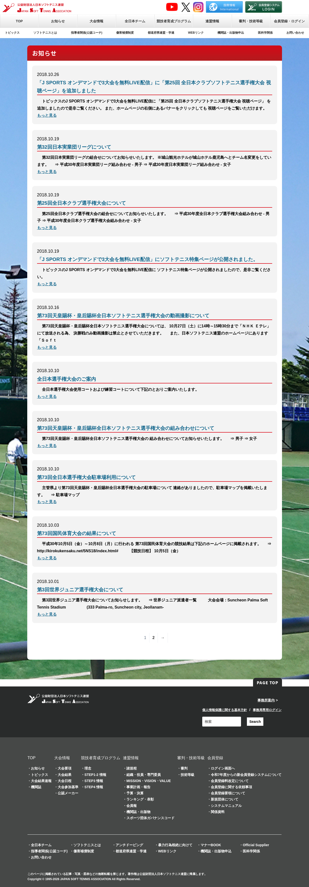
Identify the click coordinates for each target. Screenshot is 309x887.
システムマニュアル (226, 806)
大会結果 (64, 775)
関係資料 (218, 812)
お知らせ (58, 21)
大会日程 (64, 781)
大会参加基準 (68, 787)
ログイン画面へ (223, 768)
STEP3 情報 (93, 781)
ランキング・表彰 (140, 799)
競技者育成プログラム (174, 21)
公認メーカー (68, 793)
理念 (87, 768)
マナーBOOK (211, 845)
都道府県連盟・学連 (161, 32)
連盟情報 (212, 21)
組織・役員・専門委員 (143, 775)
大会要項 (64, 768)
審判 (184, 768)
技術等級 (187, 775)
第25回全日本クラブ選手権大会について (81, 203)
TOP (19, 21)
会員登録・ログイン (289, 21)
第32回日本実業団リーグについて (74, 147)
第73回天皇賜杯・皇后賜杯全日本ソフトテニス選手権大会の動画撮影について (123, 315)
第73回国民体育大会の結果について (76, 533)
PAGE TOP (267, 682)
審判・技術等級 (251, 21)
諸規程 (131, 768)
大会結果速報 (41, 781)
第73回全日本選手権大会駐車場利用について (86, 477)
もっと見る (47, 115)
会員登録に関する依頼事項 (231, 787)
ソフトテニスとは (45, 32)
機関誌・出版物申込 (230, 32)
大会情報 (96, 21)
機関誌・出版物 (138, 812)
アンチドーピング (129, 845)
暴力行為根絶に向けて (175, 845)
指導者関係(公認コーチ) (86, 32)
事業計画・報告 (138, 787)
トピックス (12, 32)
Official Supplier (256, 845)
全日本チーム (135, 21)
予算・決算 (135, 793)
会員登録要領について (228, 793)
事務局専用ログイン (267, 710)
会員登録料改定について (230, 781)
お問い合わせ (295, 32)
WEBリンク (196, 32)
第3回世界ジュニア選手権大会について (80, 589)
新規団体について (224, 799)
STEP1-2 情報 (95, 775)
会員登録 (215, 758)
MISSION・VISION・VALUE (148, 781)
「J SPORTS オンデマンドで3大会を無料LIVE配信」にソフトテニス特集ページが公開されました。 (147, 259)
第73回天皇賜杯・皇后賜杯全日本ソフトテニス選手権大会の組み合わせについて (125, 428)
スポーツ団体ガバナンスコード (150, 818)
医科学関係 (265, 32)
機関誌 (36, 787)
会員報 (131, 806)
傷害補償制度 (125, 32)
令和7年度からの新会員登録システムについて (246, 775)
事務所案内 (266, 700)
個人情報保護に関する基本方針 (224, 710)
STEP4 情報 (93, 787)
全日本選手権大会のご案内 (66, 379)
